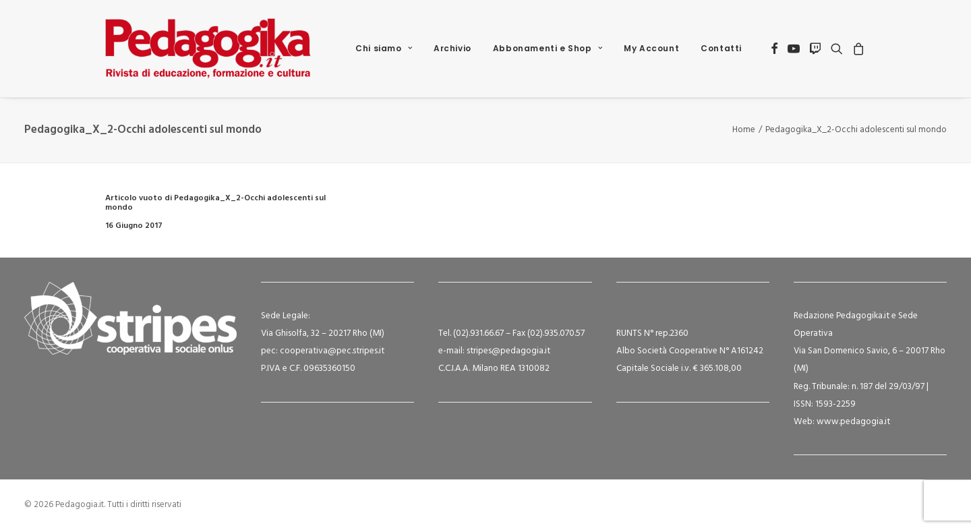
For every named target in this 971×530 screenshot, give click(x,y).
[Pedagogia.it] (208, 48)
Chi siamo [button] (383, 48)
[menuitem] (383, 48)
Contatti (721, 48)
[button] (774, 48)
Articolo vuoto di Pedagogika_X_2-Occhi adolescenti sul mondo (215, 203)
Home (743, 130)
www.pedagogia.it (853, 422)
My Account (651, 48)
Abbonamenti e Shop (547, 48)
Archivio (452, 48)
